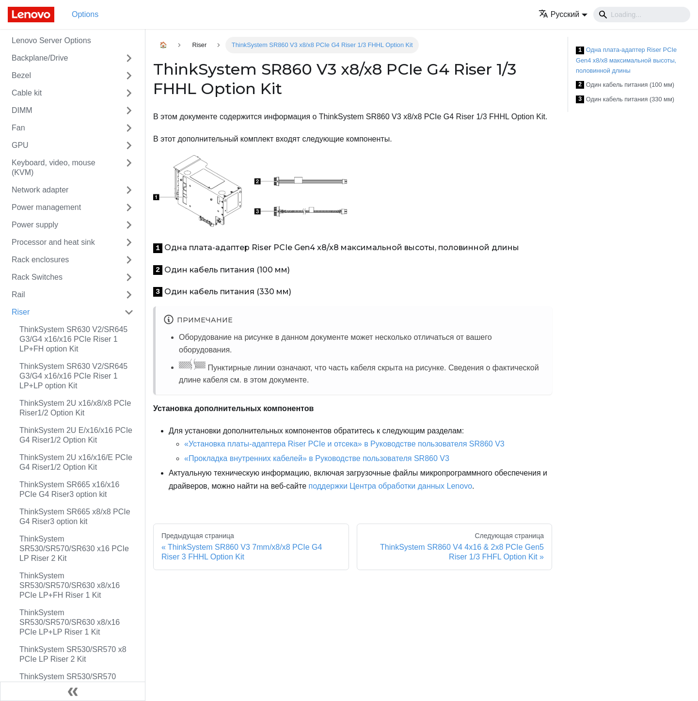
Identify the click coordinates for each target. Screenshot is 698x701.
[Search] (641, 14)
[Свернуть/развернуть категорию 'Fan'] (129, 128)
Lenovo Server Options (51, 40)
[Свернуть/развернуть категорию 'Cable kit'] (129, 93)
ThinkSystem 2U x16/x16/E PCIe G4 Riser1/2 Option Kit (75, 462)
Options (85, 14)
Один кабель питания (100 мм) (625, 85)
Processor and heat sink (53, 242)
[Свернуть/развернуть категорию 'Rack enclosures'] (129, 260)
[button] (563, 14)
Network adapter (40, 190)
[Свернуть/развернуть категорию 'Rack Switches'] (129, 277)
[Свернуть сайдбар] (72, 691)
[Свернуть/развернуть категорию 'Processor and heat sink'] (129, 242)
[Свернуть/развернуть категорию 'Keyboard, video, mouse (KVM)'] (129, 167)
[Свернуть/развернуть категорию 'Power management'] (129, 207)
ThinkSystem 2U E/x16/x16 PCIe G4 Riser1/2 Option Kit (75, 435)
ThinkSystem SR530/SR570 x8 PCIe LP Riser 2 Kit (73, 654)
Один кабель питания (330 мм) (625, 100)
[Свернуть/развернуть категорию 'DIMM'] (129, 110)
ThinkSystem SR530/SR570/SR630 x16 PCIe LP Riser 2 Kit (74, 548)
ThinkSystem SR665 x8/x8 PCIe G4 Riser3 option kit (74, 517)
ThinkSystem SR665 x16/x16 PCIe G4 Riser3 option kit (69, 489)
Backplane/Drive (40, 58)
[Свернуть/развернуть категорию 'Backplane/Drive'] (129, 58)
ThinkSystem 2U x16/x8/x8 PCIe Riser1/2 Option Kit (75, 408)
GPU (20, 145)
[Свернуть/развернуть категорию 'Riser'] (129, 312)
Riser (21, 312)
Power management (46, 207)
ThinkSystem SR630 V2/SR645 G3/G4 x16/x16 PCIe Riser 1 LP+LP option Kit (73, 376)
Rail (18, 294)
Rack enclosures (40, 259)
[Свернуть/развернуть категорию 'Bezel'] (129, 75)
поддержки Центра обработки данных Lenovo (391, 486)
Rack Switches (37, 277)
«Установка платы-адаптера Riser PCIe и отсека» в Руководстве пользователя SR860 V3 (344, 444)
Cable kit (27, 93)
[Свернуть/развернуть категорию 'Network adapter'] (129, 190)
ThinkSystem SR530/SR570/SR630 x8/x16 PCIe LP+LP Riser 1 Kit (69, 622)
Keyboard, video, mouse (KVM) (53, 167)
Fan (18, 128)
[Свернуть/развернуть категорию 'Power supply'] (129, 225)
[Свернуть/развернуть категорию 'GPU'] (129, 145)
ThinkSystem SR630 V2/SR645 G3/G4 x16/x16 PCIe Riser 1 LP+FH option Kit (73, 339)
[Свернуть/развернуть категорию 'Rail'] (129, 295)
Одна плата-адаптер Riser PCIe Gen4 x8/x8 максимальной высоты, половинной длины (626, 60)
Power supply (35, 225)
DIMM (22, 110)
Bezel (21, 75)
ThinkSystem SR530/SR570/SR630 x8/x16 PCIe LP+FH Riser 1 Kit (69, 585)
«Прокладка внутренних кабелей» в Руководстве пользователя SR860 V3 (316, 458)
